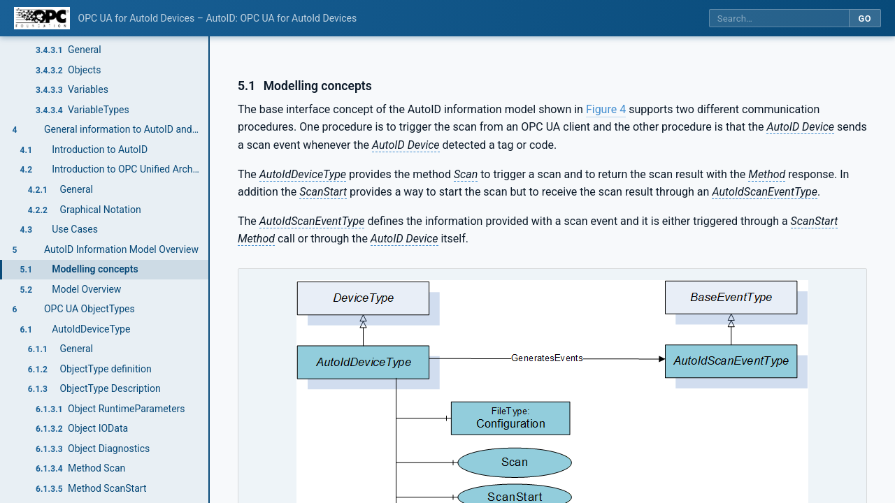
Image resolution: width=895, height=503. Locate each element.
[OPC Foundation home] (42, 18)
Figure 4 (606, 109)
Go (864, 18)
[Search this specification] (779, 18)
